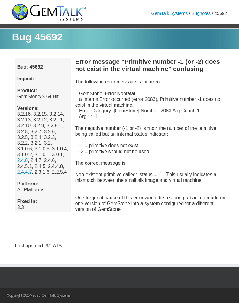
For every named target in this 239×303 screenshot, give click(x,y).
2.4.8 (22, 160)
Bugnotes (201, 13)
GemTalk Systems (169, 13)
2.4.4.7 (24, 172)
